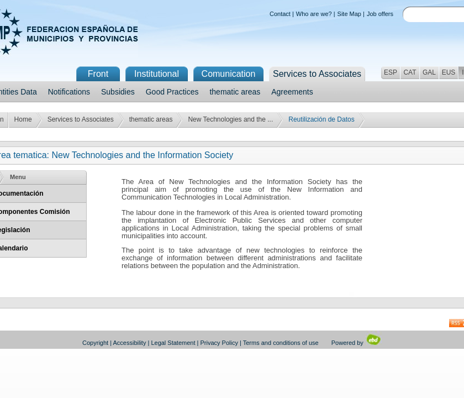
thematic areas (234, 91)
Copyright (95, 342)
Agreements (292, 91)
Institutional (156, 73)
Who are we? (314, 14)
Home (23, 119)
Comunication (229, 73)
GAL (429, 72)
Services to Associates (81, 119)
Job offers (380, 14)
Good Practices (172, 91)
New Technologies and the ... (230, 119)
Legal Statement (173, 342)
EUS (449, 72)
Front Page (98, 75)
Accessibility (129, 342)
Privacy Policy (219, 342)
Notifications (69, 91)
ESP (390, 72)
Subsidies (118, 91)
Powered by (356, 342)
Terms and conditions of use (281, 342)
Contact (280, 14)
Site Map (349, 14)
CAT (409, 72)
